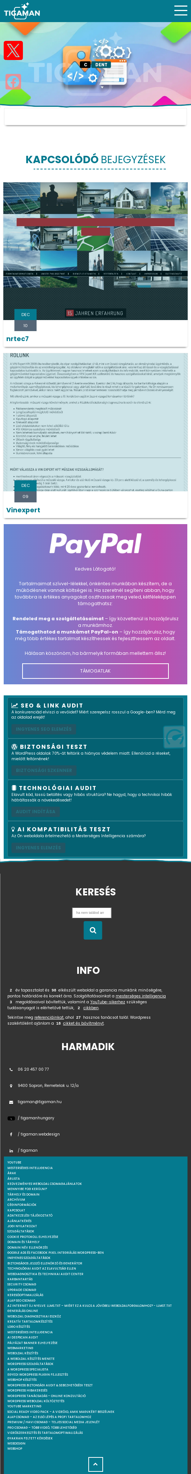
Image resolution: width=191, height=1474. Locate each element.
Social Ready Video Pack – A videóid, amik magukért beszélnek (61, 1412)
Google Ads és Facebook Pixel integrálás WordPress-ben (55, 1253)
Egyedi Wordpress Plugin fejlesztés (37, 1375)
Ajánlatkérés (19, 1221)
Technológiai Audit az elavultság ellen (41, 1269)
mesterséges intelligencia (141, 996)
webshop (14, 1449)
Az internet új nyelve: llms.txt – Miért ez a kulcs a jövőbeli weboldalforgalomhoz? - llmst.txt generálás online (89, 1308)
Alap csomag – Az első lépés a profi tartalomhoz (49, 1417)
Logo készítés (18, 1327)
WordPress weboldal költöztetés (35, 1401)
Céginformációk (22, 1205)
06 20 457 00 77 (28, 1069)
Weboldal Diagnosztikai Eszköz (34, 1317)
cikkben (91, 1008)
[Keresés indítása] (92, 930)
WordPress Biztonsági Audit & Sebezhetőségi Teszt (50, 1385)
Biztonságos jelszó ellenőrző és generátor (44, 1263)
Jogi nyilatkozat (22, 1226)
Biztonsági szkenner (44, 770)
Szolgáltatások (20, 1231)
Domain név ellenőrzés (27, 1248)
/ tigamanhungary (30, 1118)
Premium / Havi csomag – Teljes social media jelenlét (53, 1422)
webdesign (16, 1444)
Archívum (16, 1200)
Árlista (13, 1179)
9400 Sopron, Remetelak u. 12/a (43, 1085)
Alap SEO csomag (21, 1301)
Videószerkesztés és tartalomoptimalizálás (45, 1433)
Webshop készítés (22, 1380)
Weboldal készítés (22, 1353)
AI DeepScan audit (22, 1338)
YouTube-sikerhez (107, 1002)
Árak (11, 1173)
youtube (14, 1163)
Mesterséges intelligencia (30, 1332)
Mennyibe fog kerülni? (27, 1189)
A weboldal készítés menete (31, 1359)
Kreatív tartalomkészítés (29, 1322)
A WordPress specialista (27, 1370)
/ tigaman (22, 1150)
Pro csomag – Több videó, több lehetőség (42, 1428)
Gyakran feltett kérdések (30, 1438)
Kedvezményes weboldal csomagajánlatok (44, 1184)
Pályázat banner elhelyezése (32, 1343)
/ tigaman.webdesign (33, 1134)
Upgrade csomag (21, 1290)
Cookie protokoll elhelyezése (32, 1237)
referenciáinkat (49, 1017)
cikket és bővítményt (83, 1023)
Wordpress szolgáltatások (30, 1364)
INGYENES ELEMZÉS (38, 848)
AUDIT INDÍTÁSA (35, 811)
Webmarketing (20, 1348)
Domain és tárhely (23, 1242)
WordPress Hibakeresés (27, 1391)
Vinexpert (23, 510)
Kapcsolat (16, 1210)
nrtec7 (17, 338)
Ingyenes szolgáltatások (29, 1258)
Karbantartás (20, 1279)
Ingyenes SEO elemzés (44, 729)
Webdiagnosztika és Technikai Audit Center (45, 1274)
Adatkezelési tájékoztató (29, 1216)
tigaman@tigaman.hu (34, 1102)
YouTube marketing (24, 1406)
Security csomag (21, 1284)
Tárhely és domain (23, 1195)
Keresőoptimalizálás (25, 1295)
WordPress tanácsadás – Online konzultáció (46, 1396)
